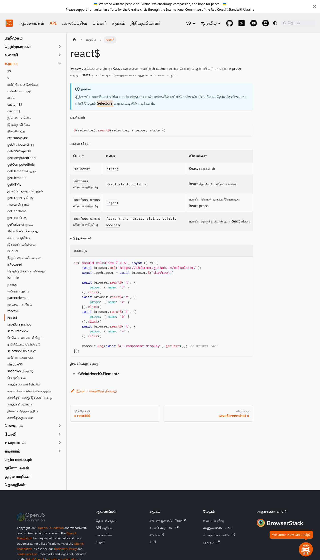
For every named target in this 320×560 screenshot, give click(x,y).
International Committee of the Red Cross (195, 9)
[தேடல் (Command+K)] (298, 23)
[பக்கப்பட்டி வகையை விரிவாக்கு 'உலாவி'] (59, 55)
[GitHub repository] (230, 23)
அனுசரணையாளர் (217, 527)
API (53, 23)
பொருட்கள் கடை (219, 534)
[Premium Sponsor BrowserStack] (280, 527)
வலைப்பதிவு (74, 23)
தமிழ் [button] (209, 23)
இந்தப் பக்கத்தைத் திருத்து (93, 390)
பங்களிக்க (104, 534)
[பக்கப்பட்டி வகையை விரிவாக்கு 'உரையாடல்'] (59, 442)
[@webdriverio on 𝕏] (242, 23)
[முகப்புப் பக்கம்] (74, 40)
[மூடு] (314, 6)
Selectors (104, 103)
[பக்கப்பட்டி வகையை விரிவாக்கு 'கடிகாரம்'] (59, 451)
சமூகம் (118, 23)
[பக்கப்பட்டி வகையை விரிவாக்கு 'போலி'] (59, 434)
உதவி (100, 542)
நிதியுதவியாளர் (145, 23)
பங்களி (99, 23)
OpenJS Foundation (51, 528)
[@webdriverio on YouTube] (254, 23)
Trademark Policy (65, 549)
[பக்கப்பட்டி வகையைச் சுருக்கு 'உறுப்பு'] (59, 63)
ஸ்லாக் (156, 534)
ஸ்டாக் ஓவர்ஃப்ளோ (167, 520)
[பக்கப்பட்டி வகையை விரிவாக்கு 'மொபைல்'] (59, 425)
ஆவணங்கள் (31, 23)
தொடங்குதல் (106, 520)
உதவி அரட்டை (164, 527)
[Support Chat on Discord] (266, 23)
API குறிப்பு (105, 527)
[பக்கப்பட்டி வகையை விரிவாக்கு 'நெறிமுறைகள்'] (59, 46)
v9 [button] (188, 23)
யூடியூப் (211, 542)
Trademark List (27, 554)
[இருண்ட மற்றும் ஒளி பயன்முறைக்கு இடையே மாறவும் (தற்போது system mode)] (275, 23)
